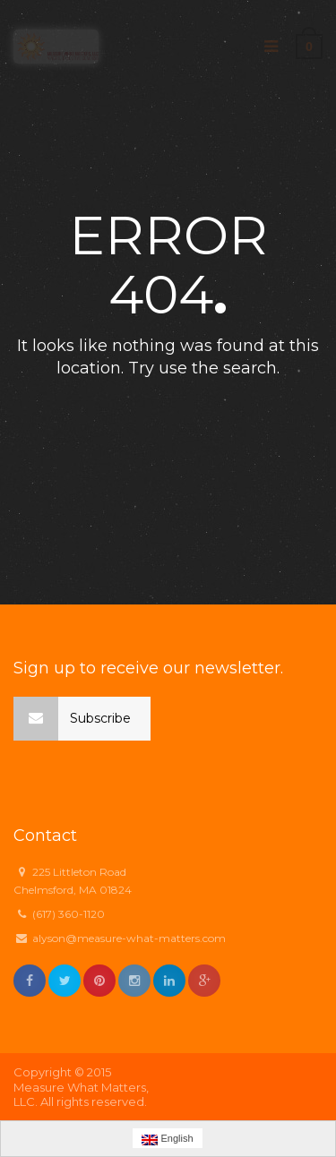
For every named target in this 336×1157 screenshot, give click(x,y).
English (167, 1139)
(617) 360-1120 (68, 914)
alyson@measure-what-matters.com (129, 938)
